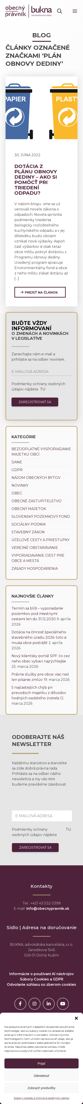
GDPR (17, 470)
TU (42, 389)
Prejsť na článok (41, 292)
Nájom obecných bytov (36, 478)
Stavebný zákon (28, 532)
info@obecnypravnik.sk (47, 908)
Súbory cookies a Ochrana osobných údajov (41, 1098)
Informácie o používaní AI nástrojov (41, 974)
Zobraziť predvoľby (42, 1088)
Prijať (42, 1063)
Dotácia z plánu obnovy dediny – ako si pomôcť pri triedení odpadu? (35, 179)
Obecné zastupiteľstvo (37, 501)
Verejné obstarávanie (35, 548)
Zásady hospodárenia (35, 568)
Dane (17, 462)
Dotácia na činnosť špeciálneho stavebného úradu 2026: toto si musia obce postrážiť (39, 637)
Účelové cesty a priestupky (40, 540)
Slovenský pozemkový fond (41, 516)
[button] (76, 1018)
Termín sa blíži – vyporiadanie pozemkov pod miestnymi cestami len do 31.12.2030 (37, 613)
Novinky (20, 485)
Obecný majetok (29, 509)
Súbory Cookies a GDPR (41, 979)
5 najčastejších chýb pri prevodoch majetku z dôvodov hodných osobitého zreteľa (39, 692)
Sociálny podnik (29, 524)
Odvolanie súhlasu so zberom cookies (41, 984)
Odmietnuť (41, 1076)
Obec (17, 493)
